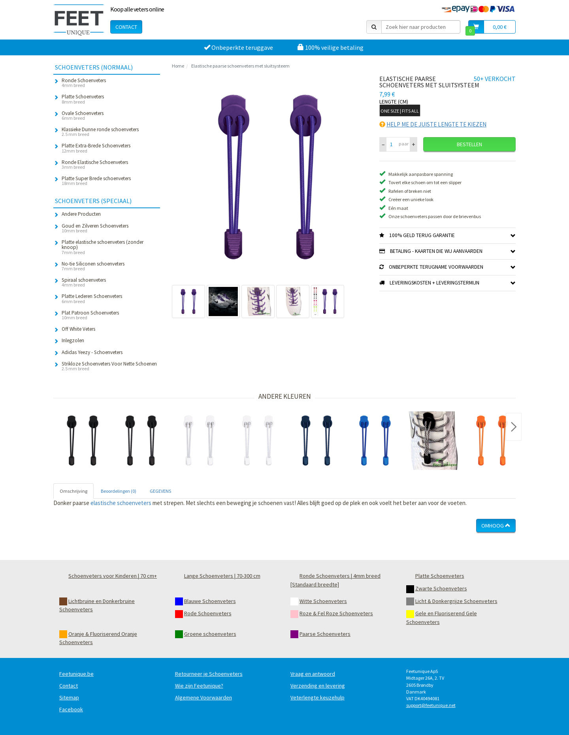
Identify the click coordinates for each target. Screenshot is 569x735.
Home (178, 66)
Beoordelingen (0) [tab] (118, 491)
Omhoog (496, 525)
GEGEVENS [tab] (160, 491)
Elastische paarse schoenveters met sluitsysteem (240, 66)
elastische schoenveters (120, 503)
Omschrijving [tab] (73, 491)
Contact (126, 26)
